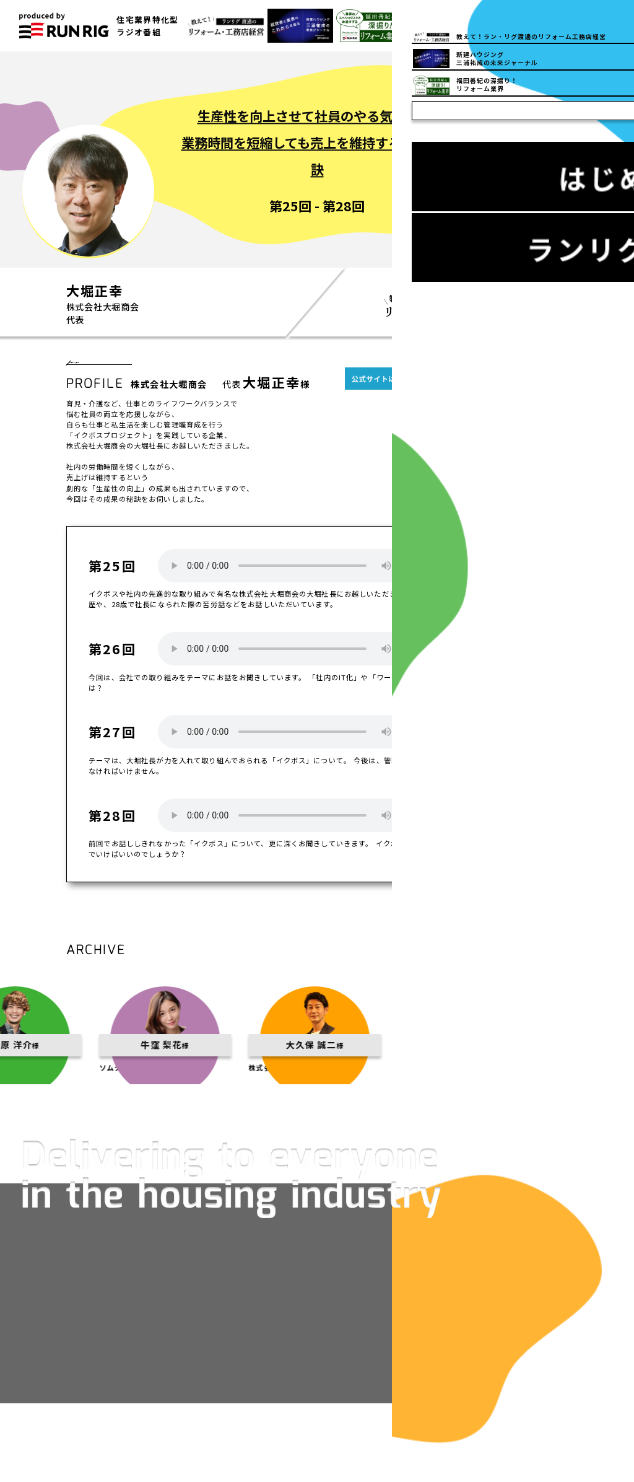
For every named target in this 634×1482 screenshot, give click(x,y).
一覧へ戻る (99, 367)
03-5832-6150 (477, 26)
